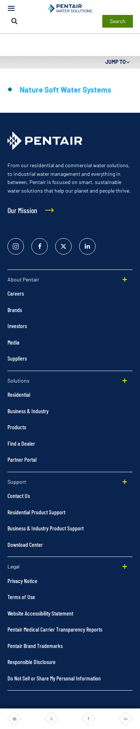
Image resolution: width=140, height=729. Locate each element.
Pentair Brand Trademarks (35, 645)
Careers (15, 293)
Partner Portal (22, 459)
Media (13, 342)
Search (117, 21)
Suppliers (17, 358)
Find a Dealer (21, 443)
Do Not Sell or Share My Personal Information (54, 678)
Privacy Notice (22, 580)
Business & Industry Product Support (45, 528)
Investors (17, 325)
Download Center (25, 544)
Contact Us (18, 495)
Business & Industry (28, 410)
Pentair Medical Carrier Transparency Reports (54, 629)
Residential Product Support (36, 511)
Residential (18, 394)
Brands (14, 309)
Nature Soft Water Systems (65, 89)
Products (16, 426)
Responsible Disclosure (31, 661)
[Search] (14, 21)
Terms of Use (21, 596)
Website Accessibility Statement (40, 613)
